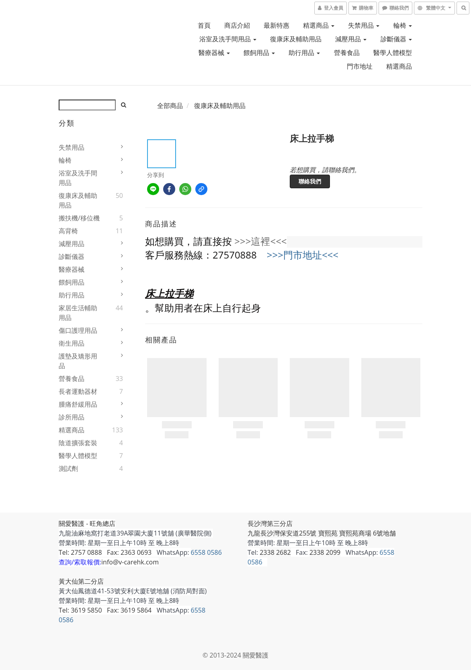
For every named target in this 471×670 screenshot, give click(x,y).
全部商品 (170, 105)
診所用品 (71, 417)
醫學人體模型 (392, 52)
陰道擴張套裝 (78, 442)
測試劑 (68, 468)
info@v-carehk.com (130, 562)
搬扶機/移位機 (79, 218)
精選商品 (318, 25)
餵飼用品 (259, 52)
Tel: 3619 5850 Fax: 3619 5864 (105, 610)
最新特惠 (276, 25)
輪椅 (402, 25)
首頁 (204, 25)
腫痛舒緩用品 (78, 404)
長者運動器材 (78, 391)
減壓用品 (351, 39)
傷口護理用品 (78, 330)
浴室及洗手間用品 (227, 39)
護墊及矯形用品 (78, 361)
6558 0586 (206, 552)
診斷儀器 (396, 39)
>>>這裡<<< (260, 241)
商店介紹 (237, 25)
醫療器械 (214, 52)
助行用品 (304, 52)
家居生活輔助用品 (78, 312)
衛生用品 (71, 343)
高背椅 (68, 230)
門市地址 (360, 66)
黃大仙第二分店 (81, 581)
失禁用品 (363, 25)
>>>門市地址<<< (302, 254)
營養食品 (347, 52)
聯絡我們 (310, 181)
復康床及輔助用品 (296, 39)
